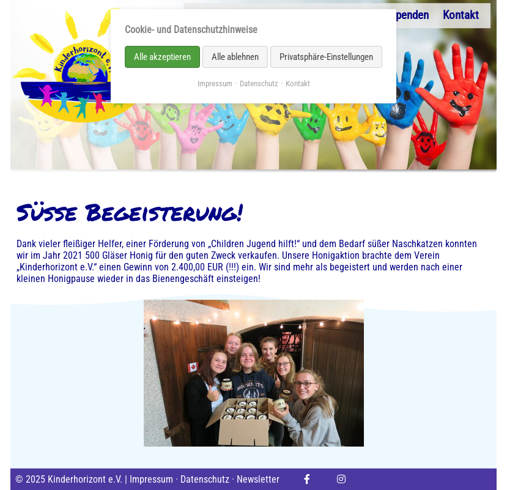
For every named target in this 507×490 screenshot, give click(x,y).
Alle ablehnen (235, 56)
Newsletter (258, 479)
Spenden (409, 15)
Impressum (151, 479)
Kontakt (461, 15)
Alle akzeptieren (162, 56)
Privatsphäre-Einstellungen (326, 56)
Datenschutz (204, 479)
